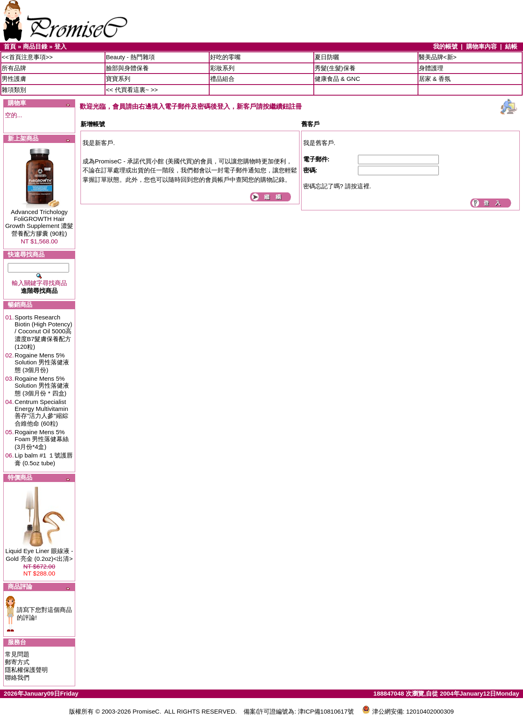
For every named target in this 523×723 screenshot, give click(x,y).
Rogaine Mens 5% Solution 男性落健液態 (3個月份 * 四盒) (42, 386)
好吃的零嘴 (225, 57)
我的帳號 (445, 46)
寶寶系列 (118, 78)
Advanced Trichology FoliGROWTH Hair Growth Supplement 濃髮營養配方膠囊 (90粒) (39, 222)
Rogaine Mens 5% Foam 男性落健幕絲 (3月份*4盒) (42, 439)
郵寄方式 (17, 661)
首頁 (10, 46)
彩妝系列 (222, 68)
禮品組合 (222, 78)
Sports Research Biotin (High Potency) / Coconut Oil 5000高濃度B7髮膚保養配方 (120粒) (43, 332)
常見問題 (17, 654)
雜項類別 (14, 89)
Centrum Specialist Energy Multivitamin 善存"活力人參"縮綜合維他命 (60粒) (41, 412)
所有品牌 (14, 68)
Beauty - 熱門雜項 (130, 57)
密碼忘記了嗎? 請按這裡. (337, 186)
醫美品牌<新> (438, 57)
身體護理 (431, 68)
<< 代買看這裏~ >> (132, 89)
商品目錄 (35, 46)
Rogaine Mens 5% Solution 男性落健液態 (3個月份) (42, 362)
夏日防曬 (327, 57)
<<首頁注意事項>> (27, 57)
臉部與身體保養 (127, 68)
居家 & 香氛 (435, 78)
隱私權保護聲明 (26, 669)
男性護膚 (14, 78)
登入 (60, 46)
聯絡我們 (17, 677)
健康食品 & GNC (337, 78)
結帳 (511, 46)
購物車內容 (481, 46)
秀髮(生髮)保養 (335, 68)
